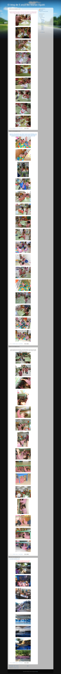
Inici (28, 665)
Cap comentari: (20, 128)
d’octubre (42, 32)
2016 (41, 15)
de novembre (43, 17)
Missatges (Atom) (16, 667)
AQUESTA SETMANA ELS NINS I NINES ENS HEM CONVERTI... (43, 21)
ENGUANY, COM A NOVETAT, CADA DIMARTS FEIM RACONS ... (42, 28)
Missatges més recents (13, 665)
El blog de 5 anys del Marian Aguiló (26, 4)
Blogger (37, 671)
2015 (41, 16)
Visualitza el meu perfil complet (43, 11)
